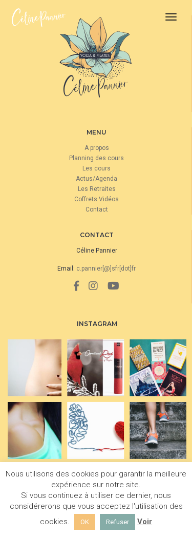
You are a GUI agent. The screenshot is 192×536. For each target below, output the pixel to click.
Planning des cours (96, 158)
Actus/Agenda (96, 178)
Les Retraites (97, 189)
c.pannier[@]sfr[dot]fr (106, 268)
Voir (144, 521)
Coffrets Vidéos (96, 199)
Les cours (96, 168)
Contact (97, 209)
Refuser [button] (117, 522)
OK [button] (84, 522)
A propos (96, 147)
